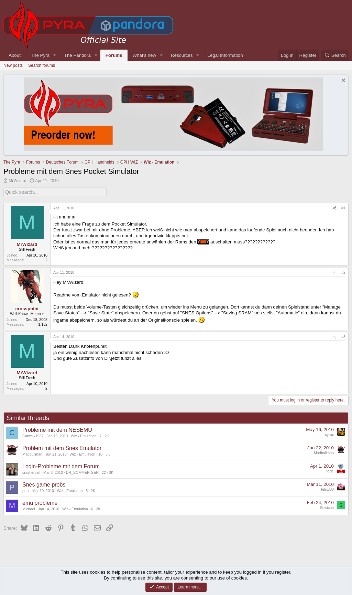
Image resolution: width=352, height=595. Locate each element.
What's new (144, 55)
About (15, 55)
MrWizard (17, 180)
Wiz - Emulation (84, 435)
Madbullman (32, 453)
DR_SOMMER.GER (82, 472)
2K (106, 435)
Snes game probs (43, 484)
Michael (28, 508)
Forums (114, 55)
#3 (343, 336)
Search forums (41, 65)
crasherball (31, 472)
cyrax (329, 434)
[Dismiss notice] (342, 81)
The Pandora (77, 55)
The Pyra (40, 55)
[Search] (335, 55)
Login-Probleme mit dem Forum (61, 466)
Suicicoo (327, 507)
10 (100, 453)
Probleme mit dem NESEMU (57, 429)
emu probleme (39, 502)
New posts (13, 65)
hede (330, 471)
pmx (25, 490)
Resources (182, 55)
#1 (343, 208)
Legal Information (225, 55)
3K (108, 453)
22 (104, 472)
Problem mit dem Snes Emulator (61, 448)
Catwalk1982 (33, 435)
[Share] (334, 208)
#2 (343, 272)
